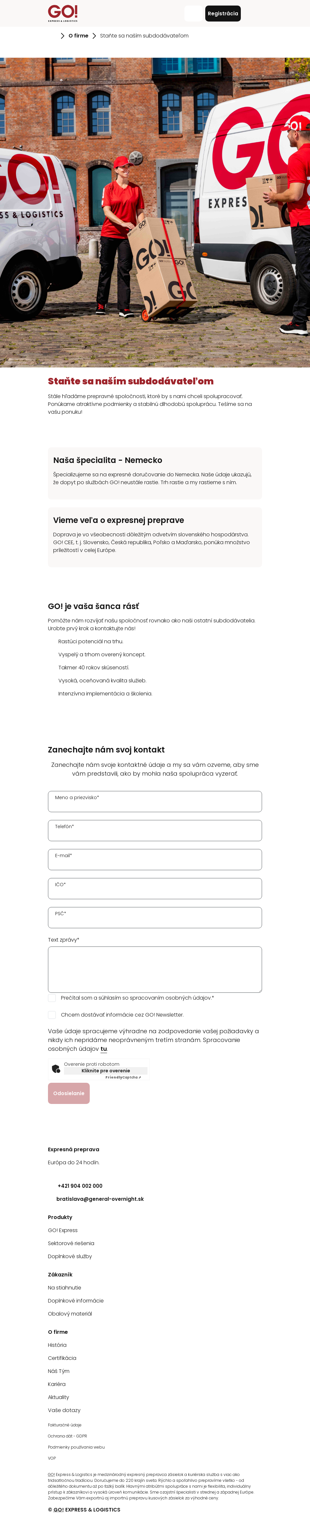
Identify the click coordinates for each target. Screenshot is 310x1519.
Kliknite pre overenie (106, 1070)
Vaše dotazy (64, 1410)
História (57, 1345)
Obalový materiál (70, 1314)
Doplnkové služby (70, 1256)
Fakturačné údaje (65, 1425)
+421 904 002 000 (75, 1186)
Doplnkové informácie (76, 1300)
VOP (52, 1458)
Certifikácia (62, 1358)
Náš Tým (59, 1371)
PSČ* (60, 913)
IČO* (60, 884)
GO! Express (63, 1230)
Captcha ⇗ (123, 1077)
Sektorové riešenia (71, 1243)
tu (104, 1049)
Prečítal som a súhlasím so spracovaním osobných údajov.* (137, 998)
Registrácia (223, 13)
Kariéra (57, 1384)
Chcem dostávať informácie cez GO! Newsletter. (122, 1015)
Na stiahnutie (64, 1287)
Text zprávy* (64, 940)
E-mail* (63, 855)
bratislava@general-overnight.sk (96, 1199)
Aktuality (58, 1397)
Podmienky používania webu (76, 1447)
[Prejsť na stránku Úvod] (52, 36)
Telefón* (64, 826)
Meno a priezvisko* (77, 797)
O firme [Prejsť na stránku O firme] (78, 35)
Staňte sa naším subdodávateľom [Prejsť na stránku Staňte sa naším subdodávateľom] (144, 35)
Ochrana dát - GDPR (67, 1436)
